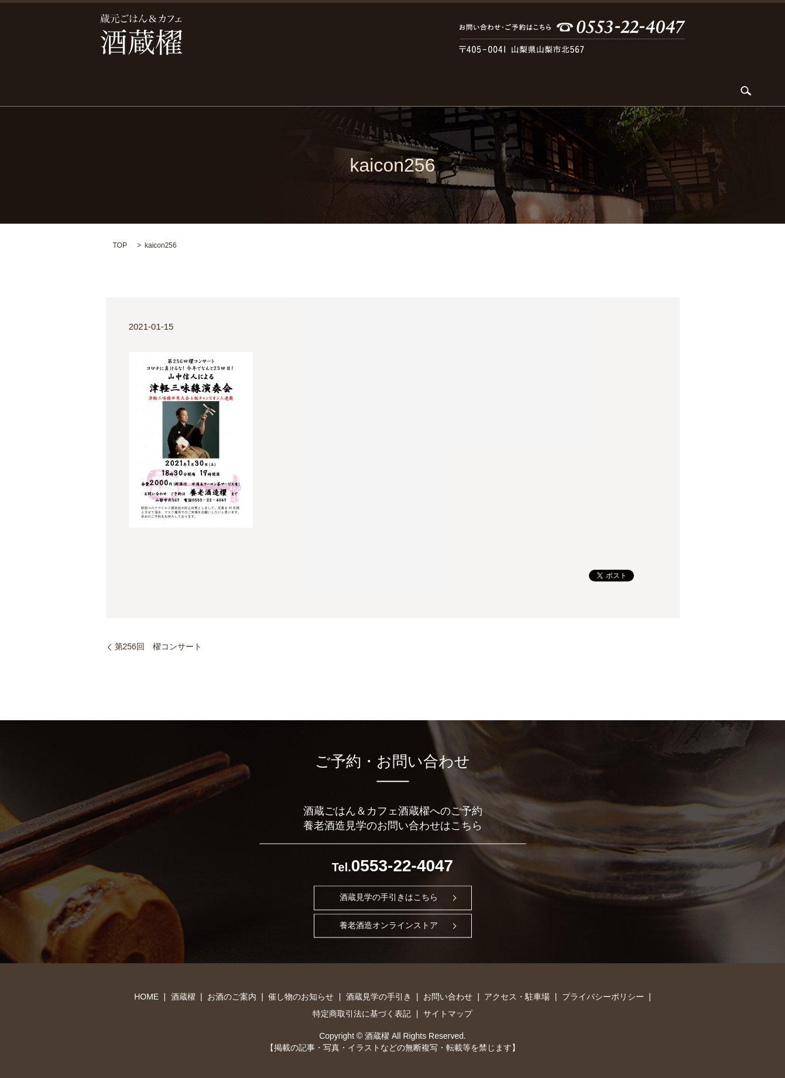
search (672, 91)
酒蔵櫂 (170, 90)
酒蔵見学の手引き (467, 90)
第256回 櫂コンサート (158, 646)
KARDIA (245, 90)
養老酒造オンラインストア (389, 925)
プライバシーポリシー (603, 996)
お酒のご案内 (305, 90)
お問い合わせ (543, 90)
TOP (120, 245)
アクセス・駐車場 (621, 90)
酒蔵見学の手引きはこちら (389, 897)
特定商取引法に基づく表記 (362, 1013)
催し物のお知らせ (381, 90)
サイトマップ (447, 1013)
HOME (126, 90)
